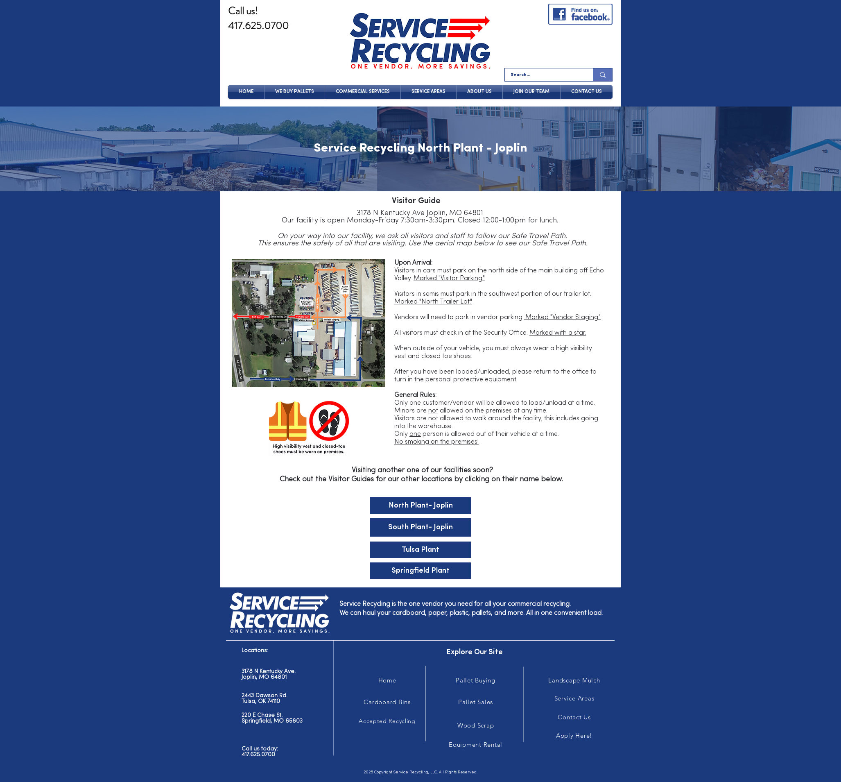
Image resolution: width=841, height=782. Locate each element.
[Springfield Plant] (420, 570)
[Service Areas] (574, 698)
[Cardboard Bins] (387, 702)
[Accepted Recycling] (387, 721)
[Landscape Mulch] (574, 680)
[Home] (387, 680)
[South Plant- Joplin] (420, 527)
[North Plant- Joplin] (420, 505)
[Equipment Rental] (475, 745)
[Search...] (543, 74)
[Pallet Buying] (475, 680)
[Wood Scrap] (475, 725)
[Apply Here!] (574, 735)
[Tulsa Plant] (420, 550)
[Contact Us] (574, 717)
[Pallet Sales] (475, 702)
